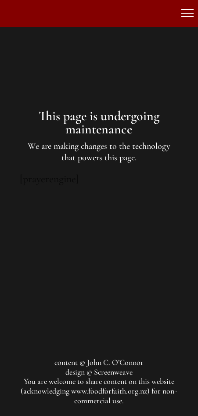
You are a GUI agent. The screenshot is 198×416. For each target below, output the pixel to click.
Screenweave (113, 372)
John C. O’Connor (115, 362)
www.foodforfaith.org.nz (109, 391)
